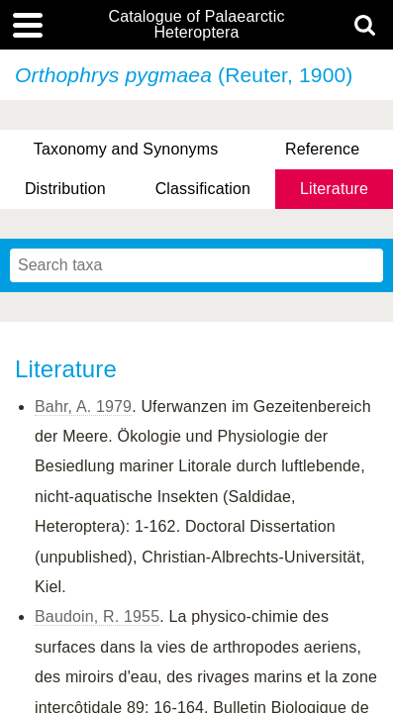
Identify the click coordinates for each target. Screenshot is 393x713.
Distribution (65, 188)
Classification (203, 188)
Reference (322, 149)
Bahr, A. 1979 (83, 406)
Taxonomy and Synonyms (126, 149)
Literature (334, 188)
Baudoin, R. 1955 (97, 616)
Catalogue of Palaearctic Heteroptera (196, 25)
